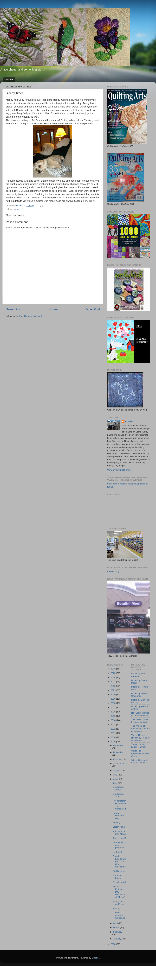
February (117, 932)
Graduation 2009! (118, 788)
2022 (113, 686)
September (118, 763)
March (116, 927)
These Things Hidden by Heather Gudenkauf (140, 738)
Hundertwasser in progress (119, 845)
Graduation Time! (118, 795)
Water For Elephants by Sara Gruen (140, 753)
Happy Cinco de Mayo (119, 902)
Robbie (129, 421)
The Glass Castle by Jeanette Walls (140, 720)
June (116, 779)
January (117, 939)
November (118, 752)
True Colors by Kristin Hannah (138, 745)
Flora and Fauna (117, 876)
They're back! (119, 838)
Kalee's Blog (113, 571)
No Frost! (117, 852)
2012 (113, 729)
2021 (113, 690)
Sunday (116, 822)
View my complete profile (119, 470)
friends (16, 209)
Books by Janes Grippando (139, 694)
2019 (113, 699)
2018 (113, 703)
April (115, 923)
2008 (113, 944)
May (115, 783)
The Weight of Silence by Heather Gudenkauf (140, 728)
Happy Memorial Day (118, 815)
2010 (113, 737)
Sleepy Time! (119, 827)
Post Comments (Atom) (30, 316)
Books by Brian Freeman (138, 674)
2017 (113, 707)
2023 (113, 681)
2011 (113, 733)
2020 (113, 694)
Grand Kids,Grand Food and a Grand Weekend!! (119, 861)
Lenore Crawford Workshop (119, 915)
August (117, 770)
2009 (113, 741)
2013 (113, 724)
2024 (113, 677)
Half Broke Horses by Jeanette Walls (140, 714)
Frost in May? (119, 882)
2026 (113, 669)
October (117, 759)
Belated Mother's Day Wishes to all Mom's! (119, 891)
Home (9, 79)
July (115, 775)
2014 (113, 720)
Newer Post (14, 309)
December (118, 745)
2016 (113, 711)
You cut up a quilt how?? (119, 832)
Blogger (95, 958)
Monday (117, 908)
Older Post (92, 309)
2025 (113, 673)
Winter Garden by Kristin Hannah (140, 761)
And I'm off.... (119, 871)
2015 (113, 716)
